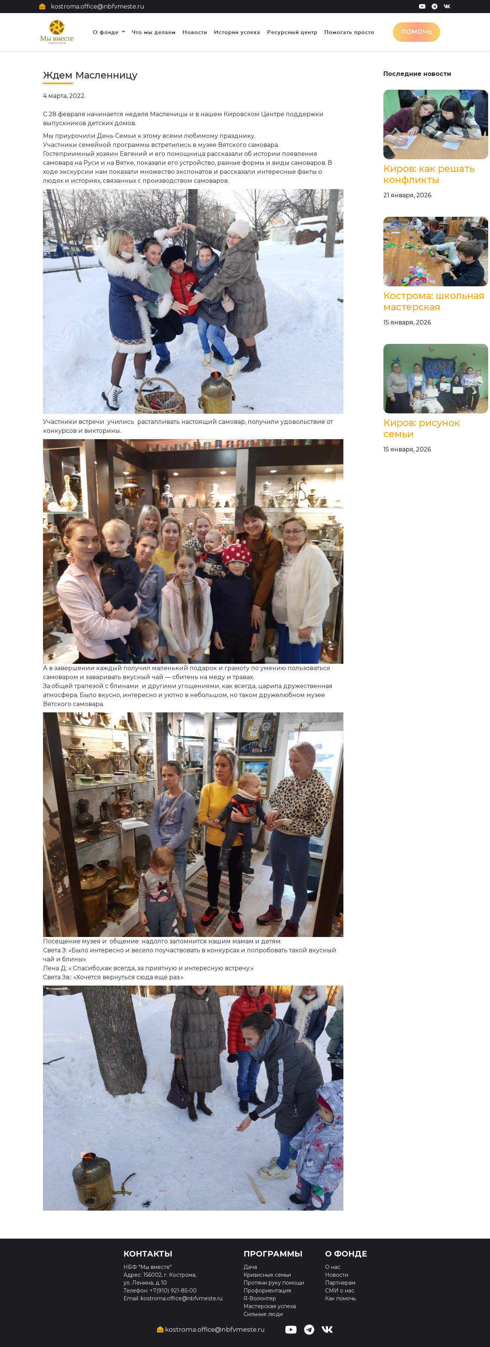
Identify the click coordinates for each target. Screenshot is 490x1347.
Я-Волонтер (260, 1298)
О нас (332, 1267)
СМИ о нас (339, 1290)
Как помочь (340, 1298)
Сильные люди (263, 1314)
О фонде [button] (106, 32)
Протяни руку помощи (274, 1282)
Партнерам (340, 1282)
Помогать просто (349, 32)
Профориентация (267, 1290)
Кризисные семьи (267, 1275)
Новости (195, 32)
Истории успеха (237, 32)
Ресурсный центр (292, 32)
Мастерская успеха (270, 1306)
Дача (250, 1267)
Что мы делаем (154, 32)
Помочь (416, 32)
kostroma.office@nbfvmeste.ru (97, 6)
